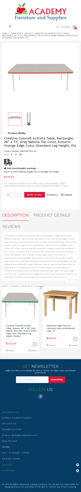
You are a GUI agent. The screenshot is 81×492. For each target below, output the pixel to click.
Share (11, 154)
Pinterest (20, 154)
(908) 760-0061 (9, 441)
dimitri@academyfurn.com (24, 435)
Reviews (11, 226)
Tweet (16, 154)
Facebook (40, 396)
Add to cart (34, 195)
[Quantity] (13, 195)
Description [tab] (15, 215)
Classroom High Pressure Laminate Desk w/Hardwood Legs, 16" (60, 328)
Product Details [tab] (52, 215)
